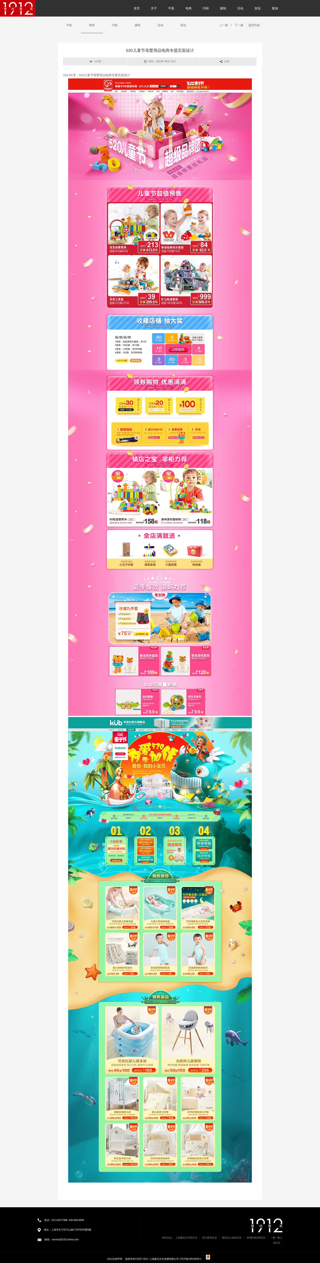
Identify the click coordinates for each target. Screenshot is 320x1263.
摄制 (223, 8)
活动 (240, 8)
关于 (154, 8)
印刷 (206, 8)
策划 (257, 8)
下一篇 (239, 25)
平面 (171, 8)
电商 (189, 8)
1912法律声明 (114, 1258)
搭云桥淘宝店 (209, 1237)
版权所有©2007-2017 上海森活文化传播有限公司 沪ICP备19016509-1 (163, 1258)
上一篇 (223, 25)
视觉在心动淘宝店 (231, 1237)
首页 (137, 8)
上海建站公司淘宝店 (186, 1237)
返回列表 (254, 25)
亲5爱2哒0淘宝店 (256, 1237)
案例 (275, 8)
